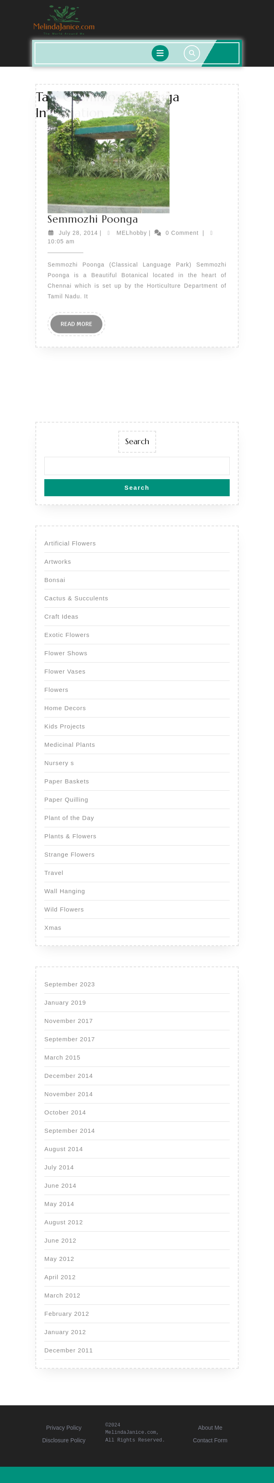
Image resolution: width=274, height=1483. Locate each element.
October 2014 (65, 1112)
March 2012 (62, 1295)
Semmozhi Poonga (93, 124)
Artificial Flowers (70, 543)
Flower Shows (65, 653)
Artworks (57, 561)
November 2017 (68, 1020)
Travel (53, 872)
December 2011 (68, 1350)
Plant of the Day (69, 817)
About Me (210, 1427)
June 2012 (60, 1240)
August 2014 (63, 1148)
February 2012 (66, 1313)
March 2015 (62, 1057)
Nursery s (59, 762)
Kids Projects (64, 726)
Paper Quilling (66, 799)
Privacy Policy (63, 1427)
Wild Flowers (64, 909)
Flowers (56, 689)
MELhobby (132, 138)
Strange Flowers (69, 854)
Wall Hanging (64, 891)
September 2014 (69, 1130)
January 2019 (65, 1002)
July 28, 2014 (78, 138)
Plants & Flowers (70, 836)
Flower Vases (65, 671)
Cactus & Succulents (76, 598)
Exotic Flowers (67, 634)
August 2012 (63, 1222)
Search (137, 441)
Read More (81, 231)
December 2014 (68, 1075)
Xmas (52, 927)
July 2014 (59, 1167)
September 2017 (69, 1039)
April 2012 (60, 1277)
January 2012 (65, 1331)
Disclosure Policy (64, 1440)
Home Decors (65, 707)
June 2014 (60, 1185)
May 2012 (59, 1258)
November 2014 (68, 1093)
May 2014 (59, 1203)
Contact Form (210, 1440)
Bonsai (54, 579)
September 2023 (69, 984)
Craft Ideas (61, 616)
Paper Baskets (66, 781)
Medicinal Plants (69, 744)
